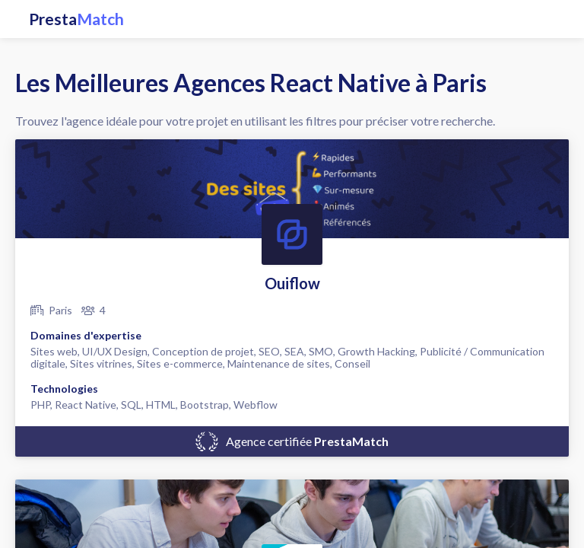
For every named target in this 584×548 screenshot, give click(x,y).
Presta (76, 19)
